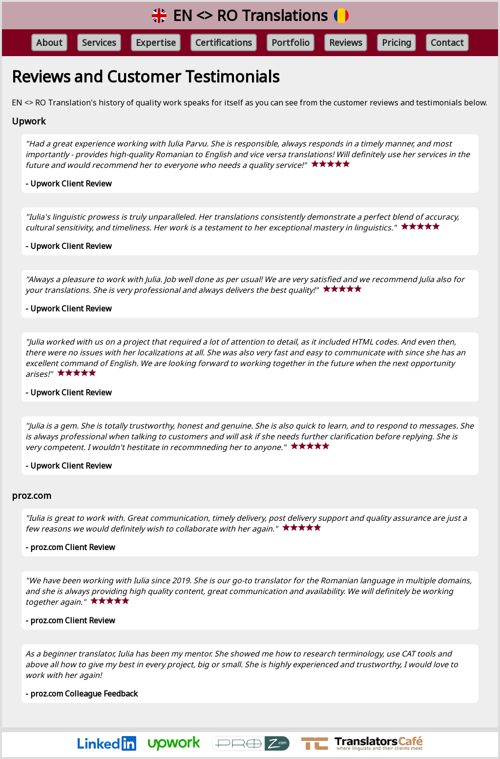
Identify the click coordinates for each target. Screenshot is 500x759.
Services (99, 42)
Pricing (396, 42)
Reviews (345, 42)
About (49, 42)
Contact (447, 42)
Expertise (156, 42)
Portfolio (290, 42)
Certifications (223, 42)
